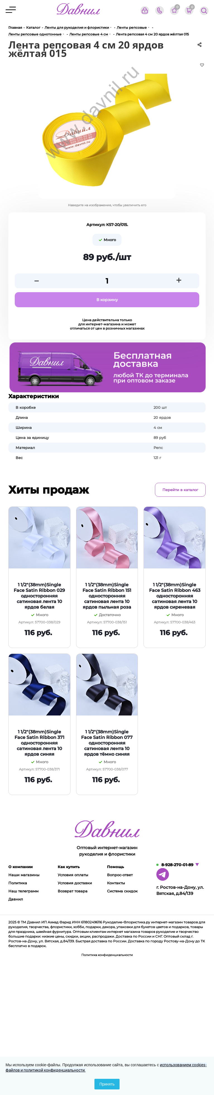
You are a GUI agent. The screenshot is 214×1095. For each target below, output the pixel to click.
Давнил (15, 899)
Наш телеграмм (23, 891)
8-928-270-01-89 (177, 864)
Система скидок (122, 891)
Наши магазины (23, 875)
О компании (20, 867)
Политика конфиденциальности (107, 955)
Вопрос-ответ (120, 875)
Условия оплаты (73, 875)
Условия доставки (75, 883)
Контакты (116, 883)
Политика (17, 883)
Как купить (69, 867)
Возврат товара (72, 891)
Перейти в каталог (180, 490)
